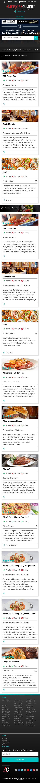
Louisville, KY (17, 711)
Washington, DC (30, 726)
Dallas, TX (4, 720)
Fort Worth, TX (18, 700)
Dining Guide (20, 16)
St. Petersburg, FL (31, 720)
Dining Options (15, 50)
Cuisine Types (29, 50)
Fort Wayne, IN (6, 726)
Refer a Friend (5, 742)
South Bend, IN (30, 718)
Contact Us (32, 2)
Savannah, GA (30, 716)
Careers (22, 2)
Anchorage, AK (6, 700)
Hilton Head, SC (18, 705)
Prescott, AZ (29, 707)
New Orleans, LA (18, 722)
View (5, 50)
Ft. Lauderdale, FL (19, 702)
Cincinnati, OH (19, 11)
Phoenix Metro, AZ (31, 703)
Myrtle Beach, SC (18, 716)
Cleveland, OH (5, 716)
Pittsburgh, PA (30, 705)
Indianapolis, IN (18, 707)
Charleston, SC (6, 711)
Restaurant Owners (10, 2)
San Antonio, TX (30, 709)
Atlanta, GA (5, 705)
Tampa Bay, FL (30, 724)
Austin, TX (4, 707)
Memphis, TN (17, 713)
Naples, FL (17, 718)
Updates (4, 744)
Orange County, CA (19, 724)
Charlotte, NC (5, 713)
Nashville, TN (17, 720)
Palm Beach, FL (30, 700)
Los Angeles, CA (18, 709)
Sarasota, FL (29, 715)
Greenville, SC (18, 703)
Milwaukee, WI (18, 715)
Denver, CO (5, 722)
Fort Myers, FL (5, 724)
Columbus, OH (6, 718)
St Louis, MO (29, 722)
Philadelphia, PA (30, 702)
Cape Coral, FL (5, 709)
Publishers (4, 740)
